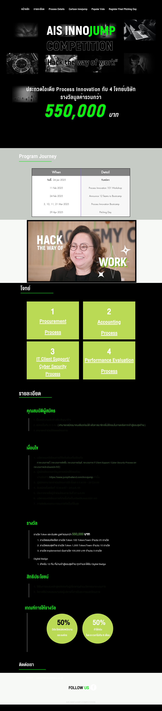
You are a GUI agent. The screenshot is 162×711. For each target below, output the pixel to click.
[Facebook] (93, 687)
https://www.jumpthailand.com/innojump (71, 477)
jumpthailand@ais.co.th (49, 677)
